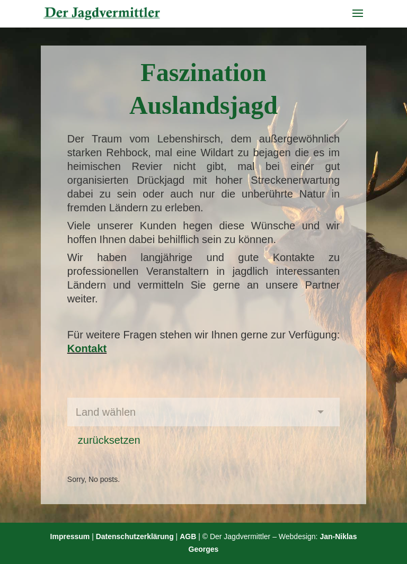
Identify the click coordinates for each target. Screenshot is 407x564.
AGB (188, 536)
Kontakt (87, 348)
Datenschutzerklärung (135, 536)
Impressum (70, 536)
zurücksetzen (109, 440)
